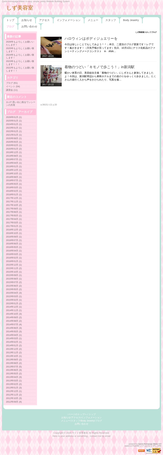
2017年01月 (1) (14, 226)
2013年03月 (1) (14, 380)
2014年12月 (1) (14, 306)
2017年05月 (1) (14, 215)
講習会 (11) (12, 90)
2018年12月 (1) (14, 170)
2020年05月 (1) (14, 142)
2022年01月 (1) (14, 131)
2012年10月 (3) (14, 398)
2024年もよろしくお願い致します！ (20, 56)
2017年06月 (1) (14, 212)
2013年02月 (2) (14, 384)
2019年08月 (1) (14, 155)
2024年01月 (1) (14, 124)
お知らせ (26, 20)
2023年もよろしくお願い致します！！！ (20, 63)
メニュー (93, 20)
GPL (154, 446)
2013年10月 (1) (14, 356)
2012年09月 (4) (14, 401)
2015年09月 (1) (14, 275)
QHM (159, 446)
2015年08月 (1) (14, 278)
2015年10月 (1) (14, 271)
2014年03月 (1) (14, 338)
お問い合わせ (29, 26)
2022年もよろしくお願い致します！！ (20, 69)
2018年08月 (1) (14, 177)
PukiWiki (136, 446)
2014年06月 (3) (14, 328)
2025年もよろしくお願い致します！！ (20, 50)
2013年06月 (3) (14, 370)
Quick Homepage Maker (148, 444)
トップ (10, 20)
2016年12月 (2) (14, 229)
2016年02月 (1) (14, 257)
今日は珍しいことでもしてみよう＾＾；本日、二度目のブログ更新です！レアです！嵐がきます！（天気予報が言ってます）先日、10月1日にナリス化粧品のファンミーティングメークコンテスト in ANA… (110, 48)
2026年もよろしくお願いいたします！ (20, 43)
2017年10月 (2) (14, 205)
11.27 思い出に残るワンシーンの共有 (20, 103)
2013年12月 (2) (14, 349)
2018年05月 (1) (14, 184)
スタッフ (110, 20)
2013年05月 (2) (14, 373)
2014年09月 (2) (14, 317)
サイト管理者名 (80, 433)
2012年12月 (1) (14, 391)
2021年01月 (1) (14, 134)
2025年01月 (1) (14, 120)
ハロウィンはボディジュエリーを (91, 38)
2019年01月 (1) (14, 166)
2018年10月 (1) (14, 173)
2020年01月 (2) (14, 148)
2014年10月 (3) (14, 314)
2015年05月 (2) (14, 289)
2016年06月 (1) (14, 243)
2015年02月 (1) (14, 300)
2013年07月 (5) (14, 366)
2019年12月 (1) (14, 152)
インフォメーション (69, 20)
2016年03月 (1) (14, 254)
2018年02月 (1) (14, 191)
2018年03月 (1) (14, 187)
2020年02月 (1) (14, 145)
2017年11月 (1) (14, 201)
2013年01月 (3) (14, 387)
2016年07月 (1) (14, 240)
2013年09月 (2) (14, 359)
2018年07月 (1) (14, 180)
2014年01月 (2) (14, 345)
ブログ (10, 26)
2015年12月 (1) (14, 264)
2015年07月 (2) (14, 282)
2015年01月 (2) (14, 303)
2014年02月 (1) (14, 342)
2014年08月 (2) (14, 321)
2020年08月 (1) (14, 138)
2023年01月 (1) (14, 127)
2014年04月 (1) (14, 335)
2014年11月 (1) (14, 310)
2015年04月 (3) (14, 293)
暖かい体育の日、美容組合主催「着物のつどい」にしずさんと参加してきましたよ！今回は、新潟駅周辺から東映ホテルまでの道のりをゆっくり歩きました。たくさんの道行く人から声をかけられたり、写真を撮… (110, 76)
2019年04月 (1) (14, 163)
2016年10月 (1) (14, 233)
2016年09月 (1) (14, 236)
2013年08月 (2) (14, 363)
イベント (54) (13, 86)
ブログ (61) (12, 83)
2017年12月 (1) (14, 198)
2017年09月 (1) (14, 208)
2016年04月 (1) (14, 250)
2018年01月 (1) (14, 194)
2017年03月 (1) (14, 222)
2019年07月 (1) (14, 159)
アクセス (44, 20)
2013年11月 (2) (14, 352)
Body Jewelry (131, 20)
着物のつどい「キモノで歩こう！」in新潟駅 (100, 67)
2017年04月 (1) (14, 219)
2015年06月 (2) (14, 285)
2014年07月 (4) (14, 324)
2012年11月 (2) (14, 394)
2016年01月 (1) (14, 261)
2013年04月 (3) (14, 377)
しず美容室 (19, 8)
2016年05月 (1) (14, 247)
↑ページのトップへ (77, 414)
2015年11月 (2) (14, 268)
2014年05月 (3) (14, 331)
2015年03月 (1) (14, 296)
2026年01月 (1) (14, 117)
